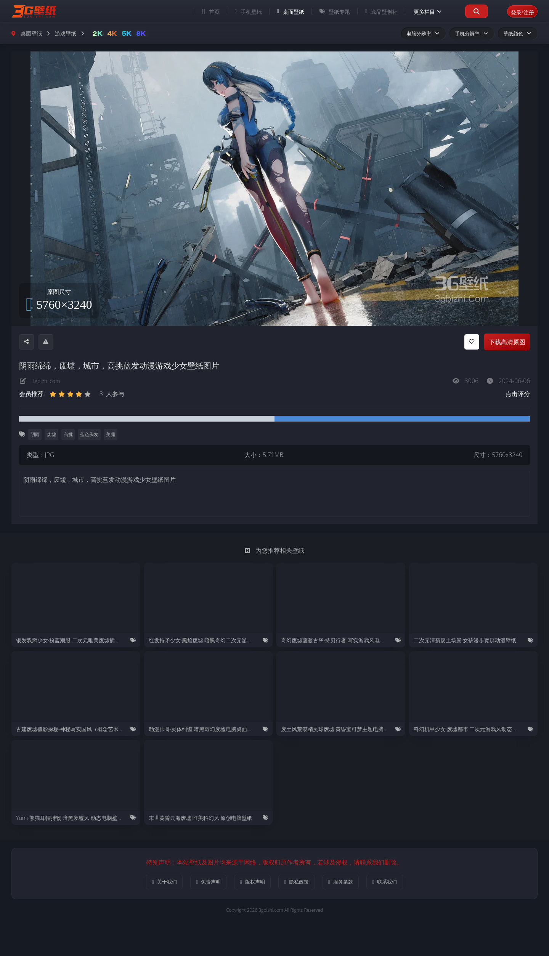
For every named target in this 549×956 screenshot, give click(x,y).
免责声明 (199, 883)
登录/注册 (518, 11)
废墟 (52, 434)
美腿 (113, 434)
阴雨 (35, 434)
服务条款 (349, 883)
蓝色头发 (91, 434)
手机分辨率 (472, 33)
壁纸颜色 (517, 33)
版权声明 (249, 883)
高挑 (69, 434)
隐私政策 (299, 883)
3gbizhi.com (48, 381)
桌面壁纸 (281, 11)
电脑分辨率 (423, 33)
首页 (202, 11)
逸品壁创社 (372, 11)
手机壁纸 (239, 11)
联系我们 (399, 883)
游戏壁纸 (65, 33)
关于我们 (149, 883)
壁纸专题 (326, 11)
